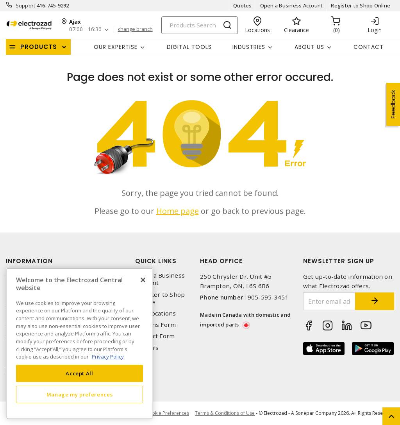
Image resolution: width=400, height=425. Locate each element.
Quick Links (156, 261)
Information (29, 261)
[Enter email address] (329, 301)
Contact (369, 47)
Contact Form (155, 336)
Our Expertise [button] (116, 47)
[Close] (143, 280)
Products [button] (38, 47)
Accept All (79, 373)
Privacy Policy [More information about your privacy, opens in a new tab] (108, 356)
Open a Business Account (291, 5)
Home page (177, 211)
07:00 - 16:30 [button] (85, 29)
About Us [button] (309, 47)
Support (26, 5)
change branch (135, 29)
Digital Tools (189, 47)
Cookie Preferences (167, 413)
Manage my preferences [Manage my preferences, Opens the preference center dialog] (79, 394)
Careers (147, 347)
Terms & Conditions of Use (225, 413)
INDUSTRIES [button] (248, 47)
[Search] (199, 25)
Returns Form (155, 324)
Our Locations (155, 313)
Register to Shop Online (360, 5)
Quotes (242, 5)
